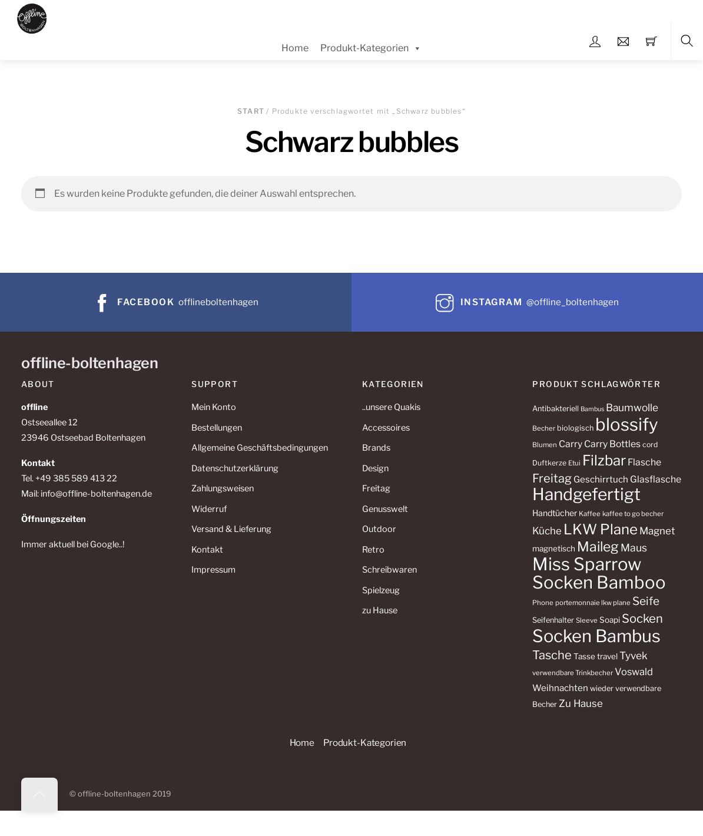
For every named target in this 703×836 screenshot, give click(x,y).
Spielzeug (381, 590)
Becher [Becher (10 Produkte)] (543, 428)
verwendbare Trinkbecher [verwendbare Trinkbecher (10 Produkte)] (572, 673)
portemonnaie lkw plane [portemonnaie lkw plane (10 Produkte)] (593, 603)
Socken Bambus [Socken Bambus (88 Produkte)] (596, 636)
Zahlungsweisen (222, 488)
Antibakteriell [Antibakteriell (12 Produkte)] (555, 408)
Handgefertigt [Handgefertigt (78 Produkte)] (586, 494)
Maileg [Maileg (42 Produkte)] (598, 546)
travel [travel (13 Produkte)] (607, 656)
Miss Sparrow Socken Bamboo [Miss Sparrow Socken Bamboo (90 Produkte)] (599, 573)
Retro (373, 549)
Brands (376, 447)
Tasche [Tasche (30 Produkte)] (552, 654)
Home (295, 48)
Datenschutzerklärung (234, 468)
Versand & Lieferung (231, 529)
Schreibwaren (389, 569)
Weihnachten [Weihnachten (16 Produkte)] (560, 687)
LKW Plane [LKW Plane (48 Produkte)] (600, 529)
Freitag (376, 488)
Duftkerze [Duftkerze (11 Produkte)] (549, 462)
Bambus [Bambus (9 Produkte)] (592, 409)
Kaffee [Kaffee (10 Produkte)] (590, 514)
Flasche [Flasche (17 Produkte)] (644, 462)
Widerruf (209, 509)
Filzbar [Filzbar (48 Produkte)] (604, 460)
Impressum (213, 569)
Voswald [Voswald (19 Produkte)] (634, 672)
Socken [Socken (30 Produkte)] (642, 618)
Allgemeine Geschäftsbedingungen (259, 447)
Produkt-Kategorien (371, 48)
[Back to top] (39, 794)
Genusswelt (385, 509)
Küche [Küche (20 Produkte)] (547, 531)
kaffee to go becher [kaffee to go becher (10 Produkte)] (633, 514)
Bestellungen (216, 427)
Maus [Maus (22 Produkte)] (634, 547)
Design (375, 468)
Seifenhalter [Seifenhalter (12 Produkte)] (553, 620)
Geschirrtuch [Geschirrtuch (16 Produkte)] (600, 479)
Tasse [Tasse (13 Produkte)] (584, 656)
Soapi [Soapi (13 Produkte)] (609, 619)
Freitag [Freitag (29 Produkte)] (552, 478)
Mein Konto (213, 407)
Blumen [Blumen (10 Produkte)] (544, 445)
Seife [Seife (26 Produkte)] (645, 601)
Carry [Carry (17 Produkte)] (570, 444)
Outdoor (379, 529)
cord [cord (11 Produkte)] (650, 444)
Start (250, 111)
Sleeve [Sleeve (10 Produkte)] (587, 620)
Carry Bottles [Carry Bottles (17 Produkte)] (612, 444)
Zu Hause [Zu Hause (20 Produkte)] (581, 703)
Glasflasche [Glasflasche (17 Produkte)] (655, 479)
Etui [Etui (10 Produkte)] (574, 463)
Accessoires (386, 427)
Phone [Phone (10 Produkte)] (542, 603)
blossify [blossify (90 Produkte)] (626, 424)
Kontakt (207, 549)
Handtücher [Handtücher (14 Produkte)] (554, 513)
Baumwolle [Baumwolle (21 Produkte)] (632, 407)
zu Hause (379, 610)
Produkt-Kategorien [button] (364, 742)
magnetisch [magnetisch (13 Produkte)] (553, 548)
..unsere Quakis (391, 407)
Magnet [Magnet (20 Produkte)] (657, 531)
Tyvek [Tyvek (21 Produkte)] (633, 655)
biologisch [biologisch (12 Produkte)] (575, 428)
